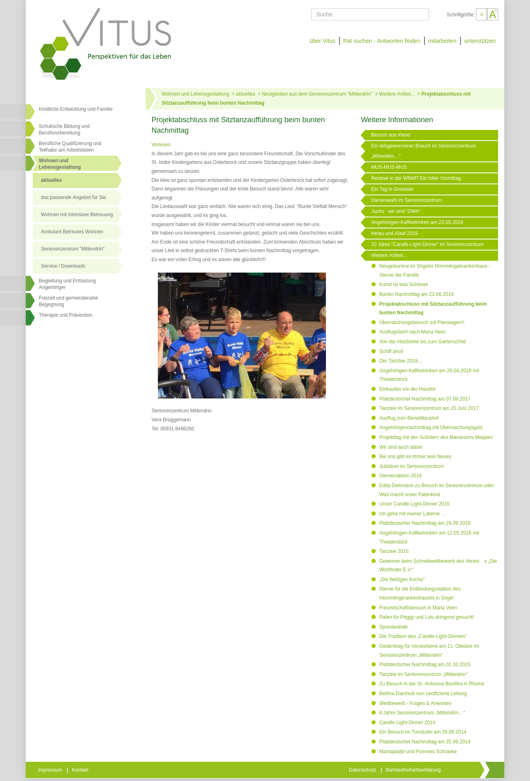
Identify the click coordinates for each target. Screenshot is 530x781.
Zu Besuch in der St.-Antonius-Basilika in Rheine (431, 683)
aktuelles (51, 180)
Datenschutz (363, 770)
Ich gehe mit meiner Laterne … (412, 513)
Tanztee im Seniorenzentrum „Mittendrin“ (423, 674)
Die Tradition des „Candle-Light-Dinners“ (423, 636)
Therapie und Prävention (65, 315)
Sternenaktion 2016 (400, 475)
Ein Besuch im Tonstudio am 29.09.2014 (422, 732)
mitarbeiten (442, 41)
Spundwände (393, 626)
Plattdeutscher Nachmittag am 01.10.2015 (424, 664)
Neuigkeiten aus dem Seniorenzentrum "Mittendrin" (317, 94)
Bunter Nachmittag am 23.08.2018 (416, 294)
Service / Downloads (63, 266)
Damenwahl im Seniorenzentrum (406, 200)
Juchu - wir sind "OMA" (395, 211)
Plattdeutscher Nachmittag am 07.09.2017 (424, 398)
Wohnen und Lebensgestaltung (195, 94)
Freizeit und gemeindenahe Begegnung (68, 301)
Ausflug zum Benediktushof (408, 418)
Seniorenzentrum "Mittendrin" (73, 248)
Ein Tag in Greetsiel (392, 189)
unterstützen (480, 41)
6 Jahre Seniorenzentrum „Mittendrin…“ (422, 712)
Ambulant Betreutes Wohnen (72, 231)
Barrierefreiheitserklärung (414, 770)
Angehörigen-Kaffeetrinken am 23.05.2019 (417, 222)
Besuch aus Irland (390, 134)
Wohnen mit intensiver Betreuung (77, 214)
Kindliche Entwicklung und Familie (75, 109)
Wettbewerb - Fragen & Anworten (415, 703)
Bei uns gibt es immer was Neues (415, 456)
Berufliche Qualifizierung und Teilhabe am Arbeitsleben (70, 146)
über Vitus (322, 41)
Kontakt (81, 770)
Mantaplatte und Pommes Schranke (418, 751)
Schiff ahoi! (391, 351)
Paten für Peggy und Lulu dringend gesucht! (426, 617)
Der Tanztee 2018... (400, 360)
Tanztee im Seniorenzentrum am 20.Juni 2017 (428, 408)
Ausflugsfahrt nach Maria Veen (412, 331)
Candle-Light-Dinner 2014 (407, 722)
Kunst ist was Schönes (403, 284)
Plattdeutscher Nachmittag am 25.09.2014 (424, 741)
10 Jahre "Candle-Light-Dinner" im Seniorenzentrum (427, 244)
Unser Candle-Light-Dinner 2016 (414, 503)
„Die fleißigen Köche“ (401, 579)
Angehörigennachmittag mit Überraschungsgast (431, 427)
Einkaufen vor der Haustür (407, 389)
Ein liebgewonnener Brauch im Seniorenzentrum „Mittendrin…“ (423, 151)
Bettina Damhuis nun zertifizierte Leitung (423, 693)
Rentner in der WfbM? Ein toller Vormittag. (416, 178)
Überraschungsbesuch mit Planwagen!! (421, 322)
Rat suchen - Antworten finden (381, 41)
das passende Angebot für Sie (73, 197)
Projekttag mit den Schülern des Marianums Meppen (435, 437)
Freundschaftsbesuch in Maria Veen (418, 607)
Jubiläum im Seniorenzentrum (411, 466)
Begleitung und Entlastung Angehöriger (67, 284)
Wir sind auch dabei (400, 447)
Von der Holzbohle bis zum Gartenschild (422, 341)
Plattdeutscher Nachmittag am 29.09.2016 (424, 523)
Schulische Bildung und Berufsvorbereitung (64, 129)
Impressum (50, 770)
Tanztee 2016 (394, 551)
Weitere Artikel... (397, 94)
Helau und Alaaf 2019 (394, 233)
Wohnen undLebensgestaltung (60, 164)
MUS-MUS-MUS (389, 167)
